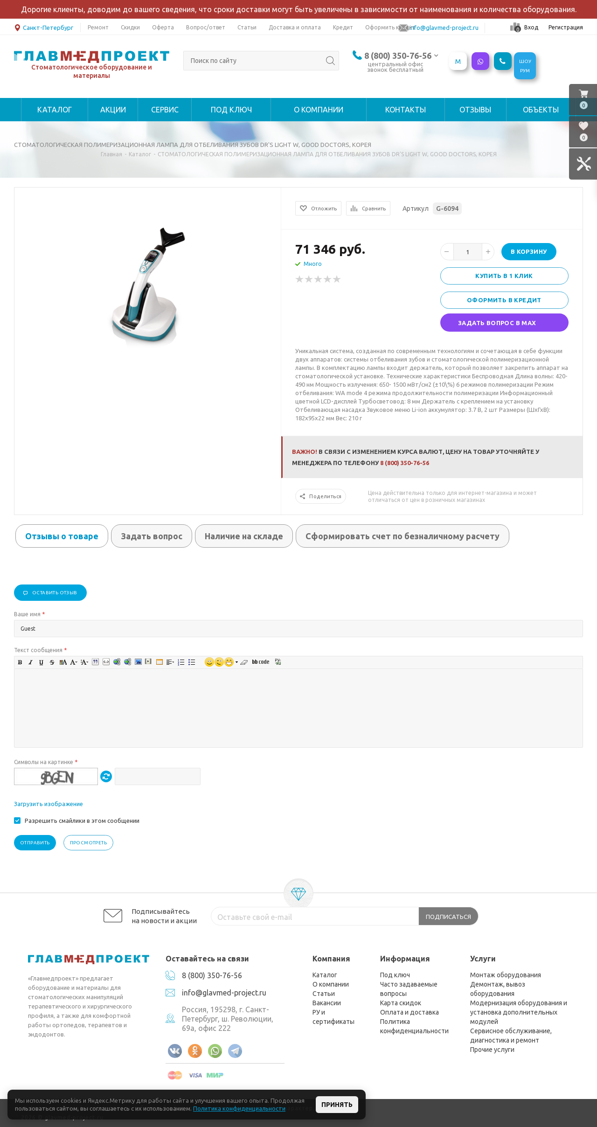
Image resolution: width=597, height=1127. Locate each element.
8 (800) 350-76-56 (397, 55)
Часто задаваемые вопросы (408, 989)
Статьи (323, 993)
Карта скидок (400, 1003)
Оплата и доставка (409, 1012)
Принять (337, 1104)
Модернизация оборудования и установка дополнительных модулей (518, 1012)
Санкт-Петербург (43, 27)
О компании (330, 984)
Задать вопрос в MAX (497, 323)
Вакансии (326, 1003)
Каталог (324, 975)
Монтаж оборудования (505, 975)
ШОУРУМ (525, 66)
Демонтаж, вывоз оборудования (497, 989)
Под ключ (395, 975)
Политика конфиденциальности (414, 1026)
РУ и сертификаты (333, 1017)
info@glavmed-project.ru (224, 992)
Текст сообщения (40, 650)
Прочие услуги (492, 1049)
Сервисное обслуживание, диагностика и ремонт (511, 1035)
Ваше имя (29, 614)
